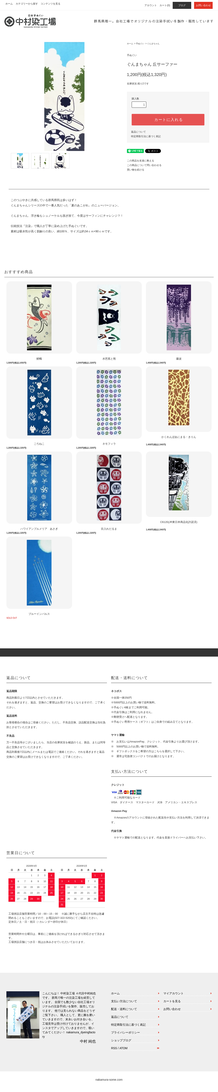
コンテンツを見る (50, 3)
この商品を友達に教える (140, 160)
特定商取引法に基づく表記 (146, 136)
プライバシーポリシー (125, 1032)
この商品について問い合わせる (144, 165)
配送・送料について (124, 1009)
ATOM (124, 1048)
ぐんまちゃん (153, 43)
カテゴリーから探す (27, 3)
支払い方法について (124, 1001)
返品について (138, 131)
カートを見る (172, 1001)
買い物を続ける (135, 169)
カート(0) (164, 5)
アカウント (150, 5)
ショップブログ (121, 1040)
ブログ (182, 5)
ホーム (9, 3)
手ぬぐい (140, 43)
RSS (114, 1048)
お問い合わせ (203, 5)
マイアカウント (173, 993)
